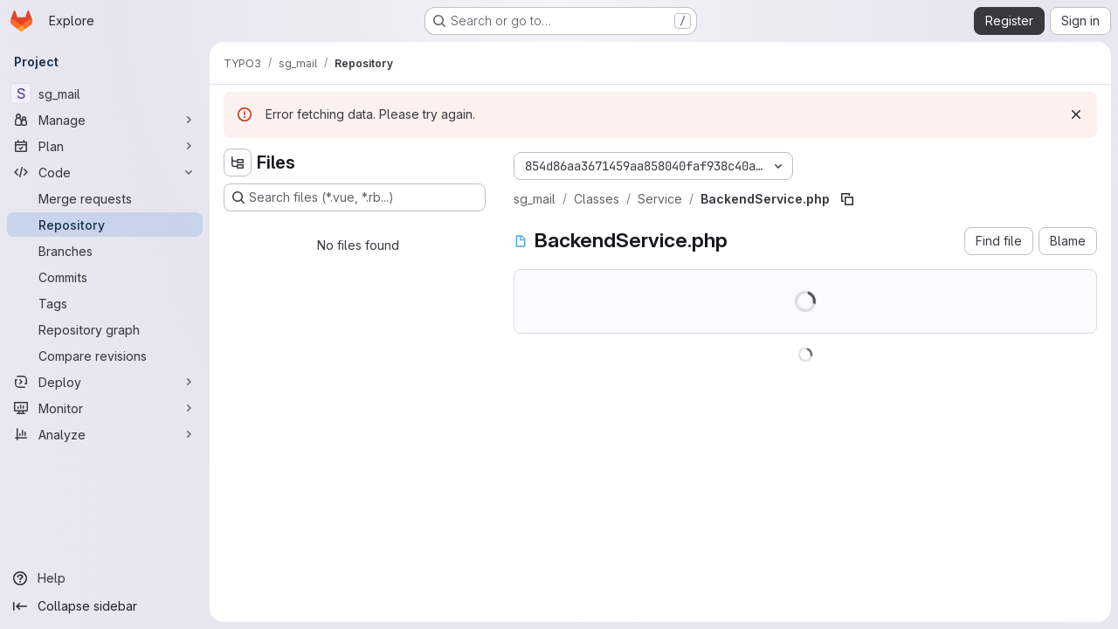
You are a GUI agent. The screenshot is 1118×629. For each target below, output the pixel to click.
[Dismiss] (1076, 114)
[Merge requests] (105, 198)
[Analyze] (105, 434)
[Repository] (105, 224)
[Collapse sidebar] (105, 606)
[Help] (105, 578)
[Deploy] (105, 382)
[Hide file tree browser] (238, 162)
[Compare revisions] (105, 355)
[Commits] (105, 277)
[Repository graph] (105, 329)
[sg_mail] (105, 93)
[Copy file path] (847, 199)
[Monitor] (105, 408)
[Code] (105, 172)
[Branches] (105, 250)
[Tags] (105, 303)
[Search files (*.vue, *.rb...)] (355, 197)
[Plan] (105, 146)
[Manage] (105, 119)
